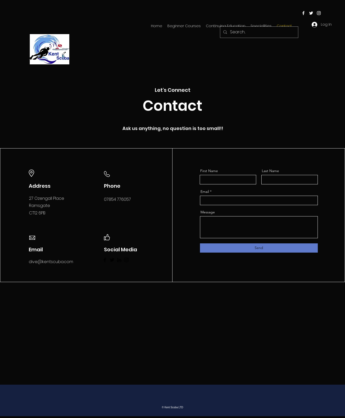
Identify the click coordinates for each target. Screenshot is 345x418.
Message (207, 212)
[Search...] (258, 32)
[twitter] (311, 13)
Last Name (270, 171)
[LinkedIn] (119, 260)
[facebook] (303, 13)
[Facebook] (105, 260)
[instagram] (318, 13)
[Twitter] (112, 260)
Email (204, 191)
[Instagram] (126, 260)
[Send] (259, 248)
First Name (209, 171)
